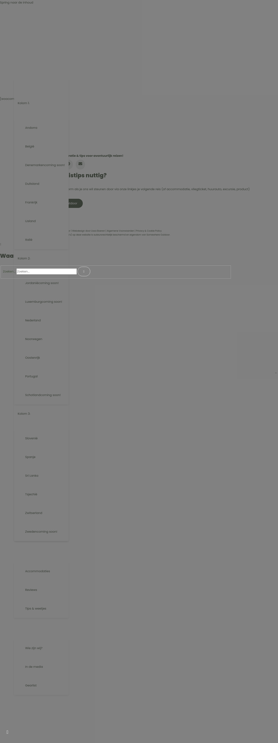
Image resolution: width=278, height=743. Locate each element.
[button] (39, 65)
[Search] (84, 271)
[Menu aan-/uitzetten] (41, 76)
